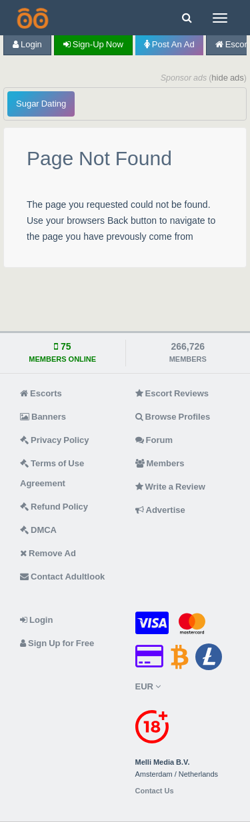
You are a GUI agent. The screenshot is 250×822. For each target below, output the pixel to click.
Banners (43, 416)
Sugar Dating (41, 103)
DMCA (38, 530)
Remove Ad (48, 553)
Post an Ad (169, 44)
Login (27, 44)
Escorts (41, 393)
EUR (148, 686)
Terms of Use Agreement (52, 473)
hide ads (227, 77)
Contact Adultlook (62, 576)
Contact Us (154, 791)
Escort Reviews (172, 393)
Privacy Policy (54, 440)
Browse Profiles (173, 416)
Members (160, 463)
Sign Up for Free (57, 643)
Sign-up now (93, 44)
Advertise (160, 510)
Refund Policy (54, 506)
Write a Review (170, 486)
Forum (154, 440)
